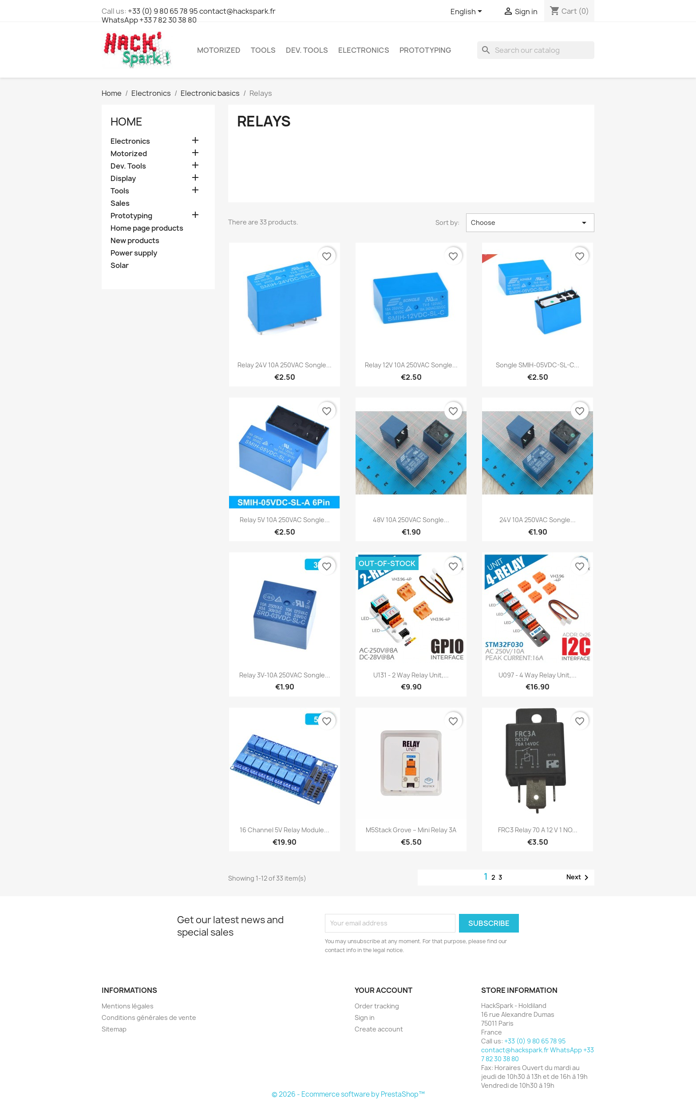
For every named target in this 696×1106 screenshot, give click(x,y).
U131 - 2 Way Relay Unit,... (411, 675)
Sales (120, 203)
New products (135, 240)
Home (126, 121)
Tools (263, 50)
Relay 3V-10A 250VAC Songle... (284, 675)
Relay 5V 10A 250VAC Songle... (285, 520)
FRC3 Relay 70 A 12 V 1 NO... (537, 830)
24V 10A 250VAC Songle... (537, 520)
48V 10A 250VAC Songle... (411, 520)
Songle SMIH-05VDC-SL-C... (537, 365)
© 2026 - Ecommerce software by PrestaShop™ (348, 1094)
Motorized (219, 50)
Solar (120, 265)
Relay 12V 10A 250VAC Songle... (411, 365)
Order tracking (377, 1006)
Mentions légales (128, 1006)
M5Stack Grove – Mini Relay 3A (411, 830)
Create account (379, 1029)
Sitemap (114, 1029)
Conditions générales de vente (149, 1017)
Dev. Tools (307, 50)
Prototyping (425, 50)
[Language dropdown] (468, 12)
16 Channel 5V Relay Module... (284, 830)
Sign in (365, 1017)
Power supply (134, 253)
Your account (383, 990)
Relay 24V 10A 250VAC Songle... (284, 365)
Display (123, 178)
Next (579, 877)
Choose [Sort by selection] (530, 222)
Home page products (147, 228)
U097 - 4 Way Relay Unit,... (537, 675)
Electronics (363, 50)
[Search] (535, 50)
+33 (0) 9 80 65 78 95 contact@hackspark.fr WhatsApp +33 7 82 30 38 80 (189, 15)
